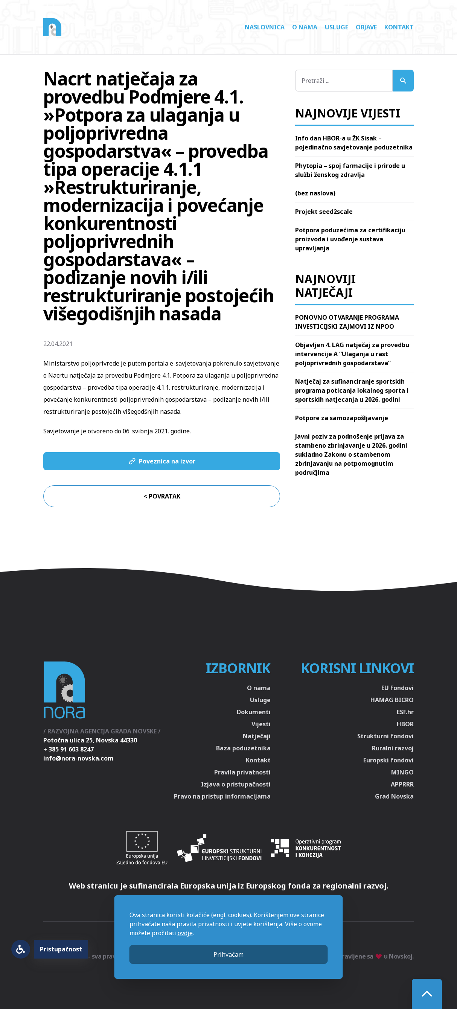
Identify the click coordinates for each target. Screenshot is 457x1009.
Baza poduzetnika (243, 748)
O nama (304, 27)
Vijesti (261, 724)
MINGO (402, 772)
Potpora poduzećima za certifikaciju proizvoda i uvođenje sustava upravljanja (350, 239)
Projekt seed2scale (324, 211)
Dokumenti (254, 712)
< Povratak (161, 496)
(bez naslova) (315, 193)
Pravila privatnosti (242, 772)
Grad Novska (394, 796)
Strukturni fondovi (385, 736)
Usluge (336, 27)
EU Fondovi (397, 688)
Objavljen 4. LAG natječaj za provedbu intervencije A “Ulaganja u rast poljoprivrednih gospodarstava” (352, 354)
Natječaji (257, 736)
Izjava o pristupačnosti (236, 784)
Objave (366, 27)
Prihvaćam (228, 954)
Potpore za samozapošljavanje (341, 418)
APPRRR (402, 784)
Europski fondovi (388, 760)
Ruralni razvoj (393, 748)
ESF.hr (405, 712)
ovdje (185, 933)
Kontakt (399, 27)
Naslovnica (265, 27)
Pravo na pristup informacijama (222, 796)
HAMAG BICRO (392, 700)
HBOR (405, 724)
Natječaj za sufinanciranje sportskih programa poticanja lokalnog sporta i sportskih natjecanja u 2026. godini (351, 390)
